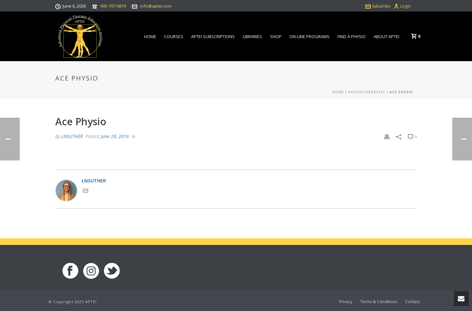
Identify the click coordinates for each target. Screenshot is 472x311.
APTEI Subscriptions (213, 36)
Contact (412, 301)
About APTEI (386, 36)
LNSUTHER (72, 136)
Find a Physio (351, 36)
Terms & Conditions (378, 301)
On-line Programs (309, 36)
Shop (276, 36)
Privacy (345, 301)
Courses (173, 36)
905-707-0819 (113, 6)
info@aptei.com (155, 6)
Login (402, 6)
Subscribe (377, 6)
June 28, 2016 (115, 136)
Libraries (252, 36)
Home (150, 36)
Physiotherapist (366, 92)
